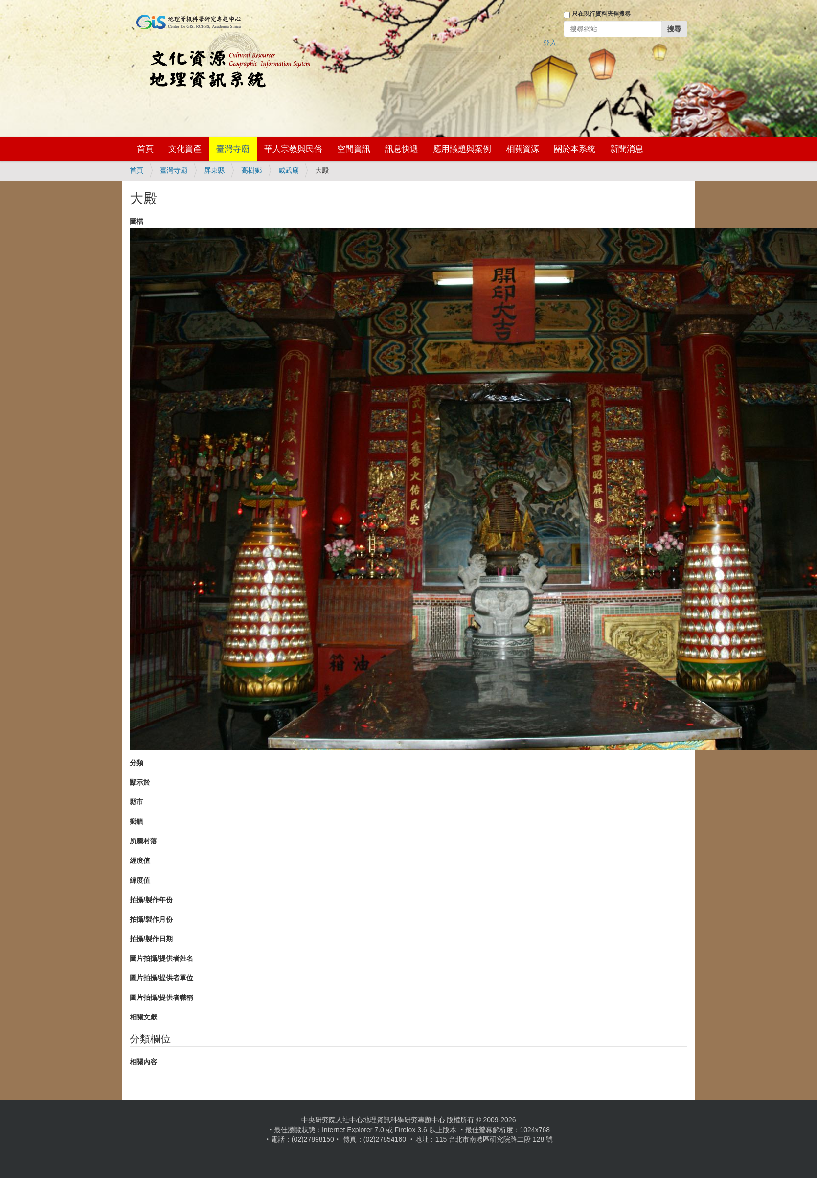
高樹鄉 (251, 170)
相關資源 (522, 149)
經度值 (140, 860)
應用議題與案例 (462, 149)
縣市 (136, 802)
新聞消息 (626, 149)
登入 (550, 42)
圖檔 (136, 221)
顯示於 (140, 782)
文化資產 (185, 149)
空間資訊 (353, 149)
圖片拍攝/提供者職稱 (161, 997)
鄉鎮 (136, 821)
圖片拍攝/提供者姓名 (161, 958)
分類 (136, 763)
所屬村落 (143, 841)
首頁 (145, 149)
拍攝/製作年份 (151, 900)
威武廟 (288, 170)
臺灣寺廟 (233, 149)
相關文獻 (143, 1017)
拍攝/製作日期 (151, 939)
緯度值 (140, 880)
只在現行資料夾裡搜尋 (601, 13)
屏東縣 (214, 170)
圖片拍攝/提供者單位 (161, 978)
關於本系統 (574, 149)
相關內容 (143, 1061)
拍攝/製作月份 (151, 919)
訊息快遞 (401, 149)
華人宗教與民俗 (293, 149)
